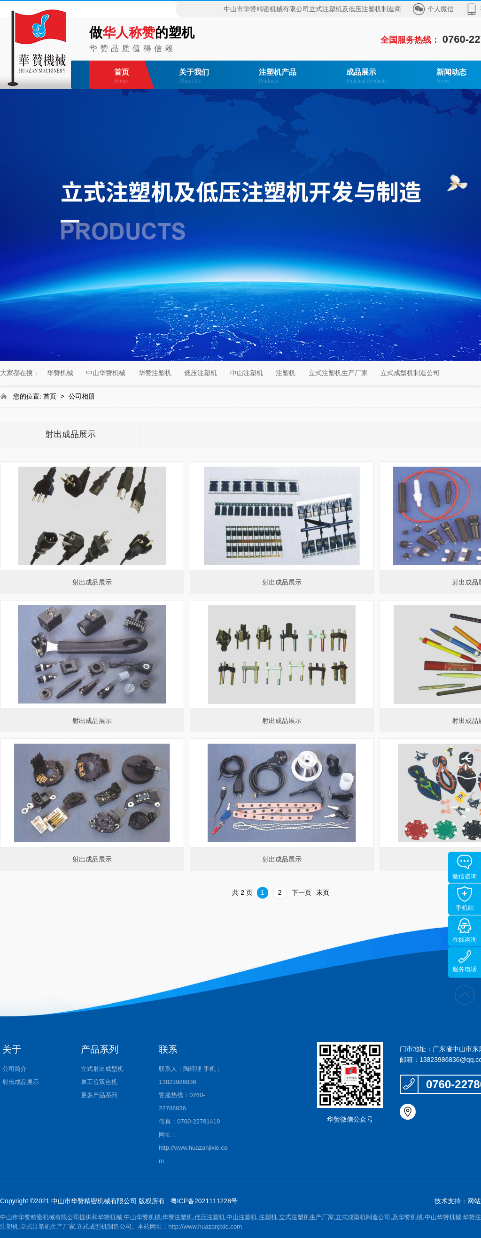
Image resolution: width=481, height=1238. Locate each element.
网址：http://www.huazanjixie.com (193, 1147)
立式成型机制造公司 (410, 373)
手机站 (465, 898)
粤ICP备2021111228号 (204, 1201)
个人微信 (440, 9)
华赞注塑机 (155, 373)
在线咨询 (464, 930)
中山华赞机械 (105, 373)
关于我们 (194, 76)
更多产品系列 (99, 1095)
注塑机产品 (277, 76)
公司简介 (14, 1068)
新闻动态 (451, 76)
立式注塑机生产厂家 (338, 373)
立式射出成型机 (102, 1068)
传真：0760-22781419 (189, 1121)
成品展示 (366, 76)
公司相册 (82, 396)
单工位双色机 (99, 1081)
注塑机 (285, 373)
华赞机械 (60, 373)
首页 (121, 76)
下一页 (301, 892)
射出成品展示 (70, 434)
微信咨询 (464, 867)
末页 (322, 892)
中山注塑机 (246, 373)
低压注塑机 (200, 373)
